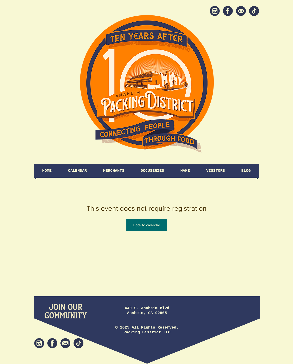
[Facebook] (228, 11)
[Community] (65, 316)
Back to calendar (146, 225)
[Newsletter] (241, 11)
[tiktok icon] (254, 11)
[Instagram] (215, 11)
